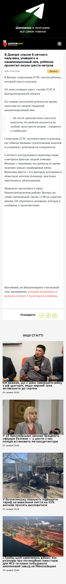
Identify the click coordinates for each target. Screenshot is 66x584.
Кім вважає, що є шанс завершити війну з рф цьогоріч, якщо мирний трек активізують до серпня (32, 386)
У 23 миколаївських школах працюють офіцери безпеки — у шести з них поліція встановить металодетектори (31, 439)
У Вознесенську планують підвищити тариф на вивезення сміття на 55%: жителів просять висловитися (30, 502)
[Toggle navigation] (59, 45)
